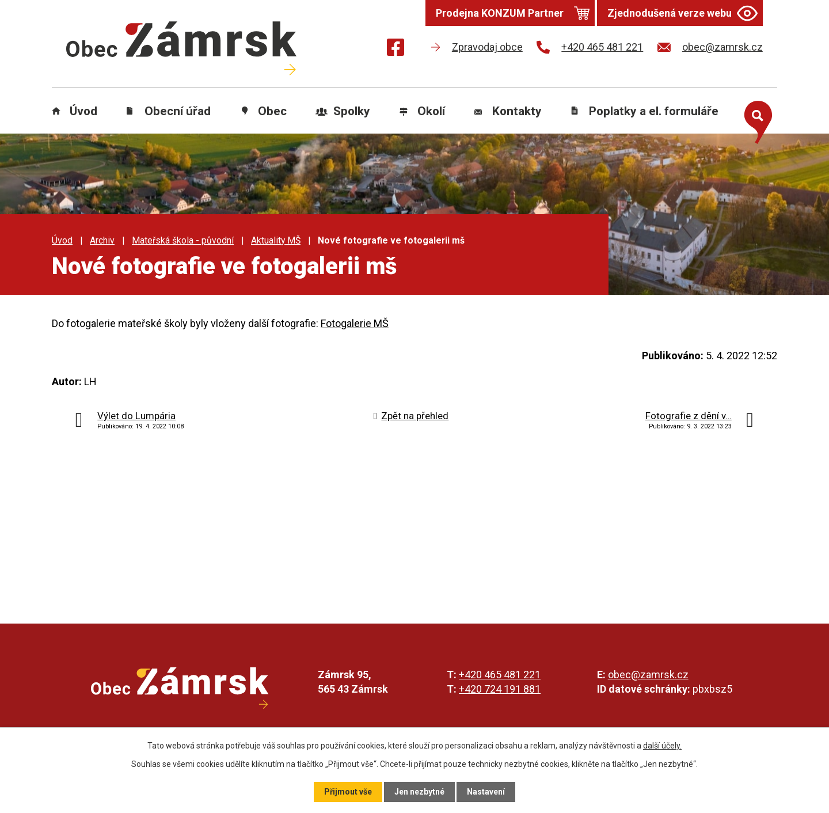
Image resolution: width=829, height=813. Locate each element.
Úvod (83, 111)
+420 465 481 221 (500, 674)
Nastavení (486, 791)
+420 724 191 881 (500, 689)
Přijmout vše (348, 791)
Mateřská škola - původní (183, 240)
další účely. (662, 745)
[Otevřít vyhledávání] (755, 120)
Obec (272, 111)
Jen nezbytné (419, 791)
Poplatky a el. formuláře (653, 111)
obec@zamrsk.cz (648, 674)
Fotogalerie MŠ (355, 323)
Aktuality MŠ (276, 240)
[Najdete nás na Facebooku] (395, 49)
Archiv (102, 240)
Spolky (351, 111)
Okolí (431, 111)
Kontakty (517, 111)
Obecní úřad (177, 111)
